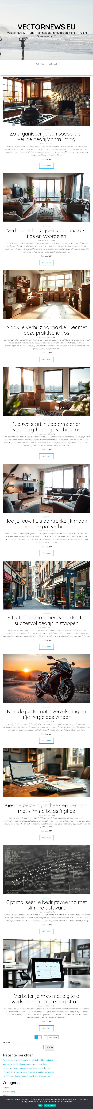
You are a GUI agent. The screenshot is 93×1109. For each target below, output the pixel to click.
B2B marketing (9, 1084)
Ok (40, 1105)
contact (53, 64)
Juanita (48, 152)
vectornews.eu (46, 26)
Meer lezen (46, 158)
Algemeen (40, 64)
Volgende (53, 1030)
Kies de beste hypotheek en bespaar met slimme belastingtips (46, 801)
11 (45, 1030)
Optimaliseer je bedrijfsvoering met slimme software (46, 898)
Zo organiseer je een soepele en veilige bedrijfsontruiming (46, 129)
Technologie (8, 1092)
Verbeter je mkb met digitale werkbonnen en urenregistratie (46, 991)
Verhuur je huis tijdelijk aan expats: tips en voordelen (46, 226)
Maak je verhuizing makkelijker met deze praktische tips (46, 323)
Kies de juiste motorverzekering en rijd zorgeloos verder (46, 707)
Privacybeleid (50, 1105)
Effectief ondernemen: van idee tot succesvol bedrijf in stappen (46, 613)
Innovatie (7, 1088)
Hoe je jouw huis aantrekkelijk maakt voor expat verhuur (46, 516)
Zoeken (6, 1035)
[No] (90, 1102)
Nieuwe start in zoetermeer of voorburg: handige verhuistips (46, 419)
